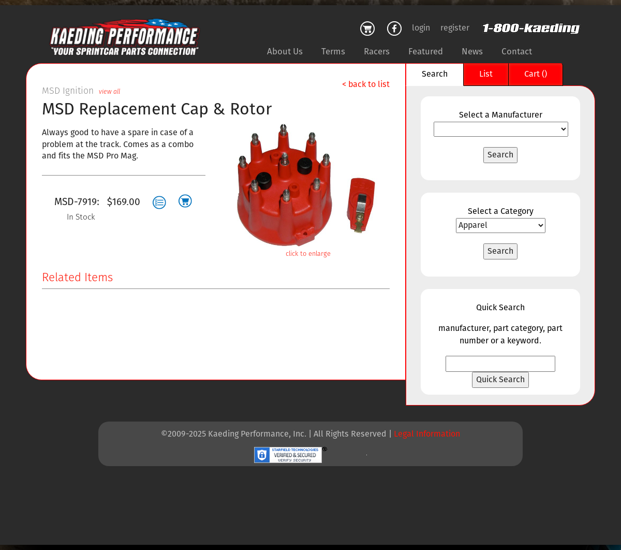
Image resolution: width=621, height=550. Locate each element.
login (421, 28)
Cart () (535, 74)
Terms (333, 52)
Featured (425, 52)
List (486, 74)
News (472, 52)
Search (435, 74)
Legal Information (427, 434)
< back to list (366, 84)
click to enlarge (308, 254)
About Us (285, 52)
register (454, 28)
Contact (516, 52)
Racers (377, 52)
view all (109, 92)
